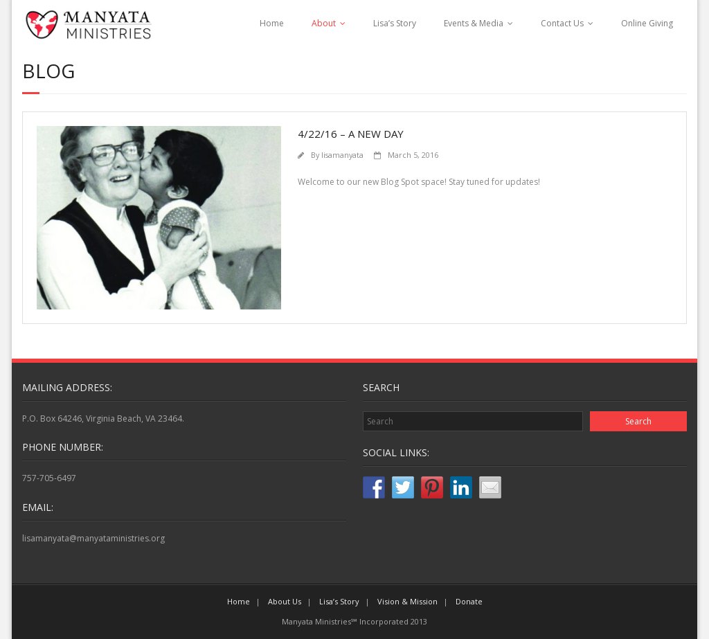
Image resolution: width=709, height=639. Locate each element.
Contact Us (562, 23)
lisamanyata (342, 155)
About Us (284, 601)
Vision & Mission (407, 601)
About (324, 23)
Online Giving (647, 23)
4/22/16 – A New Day (351, 134)
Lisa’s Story (394, 23)
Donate (469, 601)
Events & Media (473, 23)
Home (272, 23)
